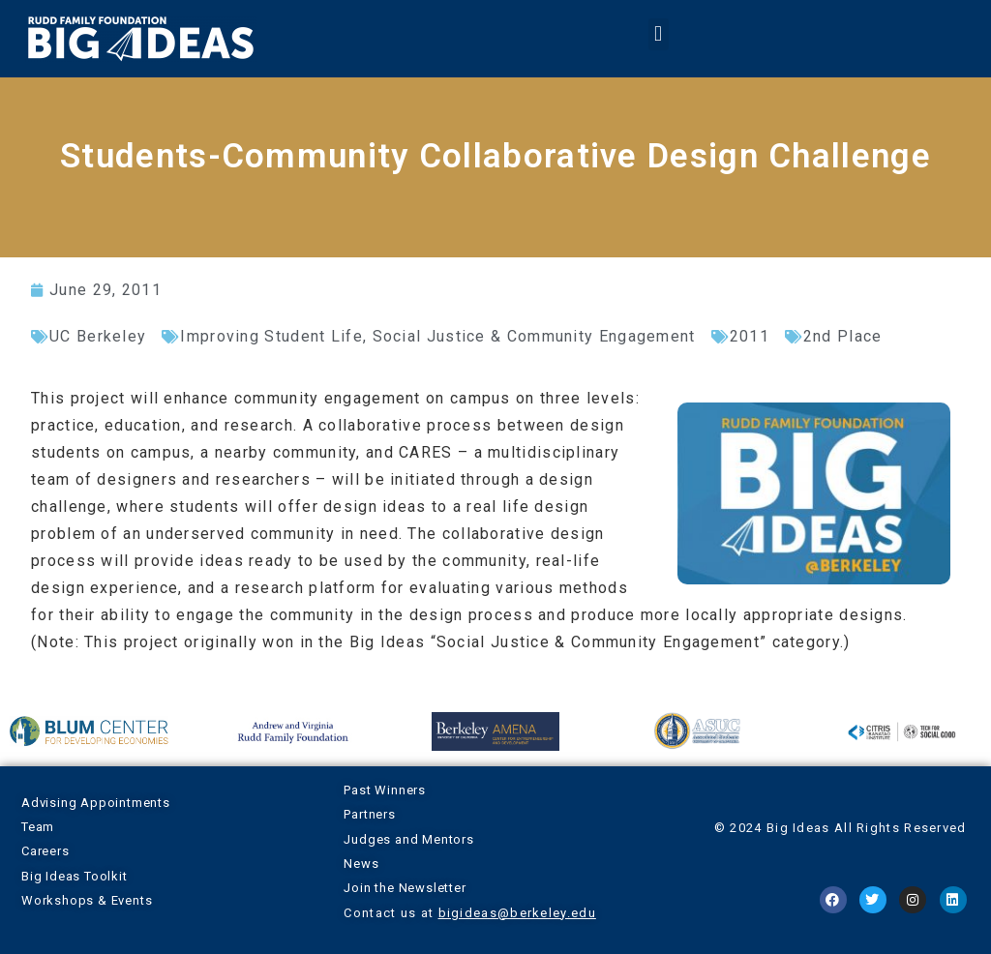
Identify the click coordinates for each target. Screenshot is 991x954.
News (361, 863)
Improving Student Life (271, 336)
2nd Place (843, 336)
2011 (749, 336)
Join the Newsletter (404, 887)
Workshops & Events (86, 900)
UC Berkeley (97, 336)
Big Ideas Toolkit (74, 876)
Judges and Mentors (408, 839)
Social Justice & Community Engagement (534, 336)
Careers (45, 851)
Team (37, 827)
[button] (658, 34)
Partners (369, 814)
